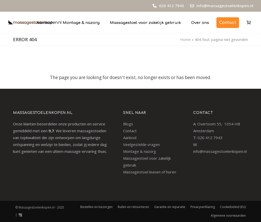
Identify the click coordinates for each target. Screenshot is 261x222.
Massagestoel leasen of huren (149, 171)
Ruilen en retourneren (133, 207)
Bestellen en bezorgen (96, 207)
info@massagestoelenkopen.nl (225, 5)
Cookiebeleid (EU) (233, 207)
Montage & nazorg (139, 151)
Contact (130, 130)
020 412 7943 (171, 5)
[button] (249, 22)
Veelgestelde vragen (141, 144)
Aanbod (129, 137)
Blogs (128, 123)
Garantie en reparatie (169, 207)
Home (185, 39)
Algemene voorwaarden (228, 215)
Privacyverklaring (202, 207)
